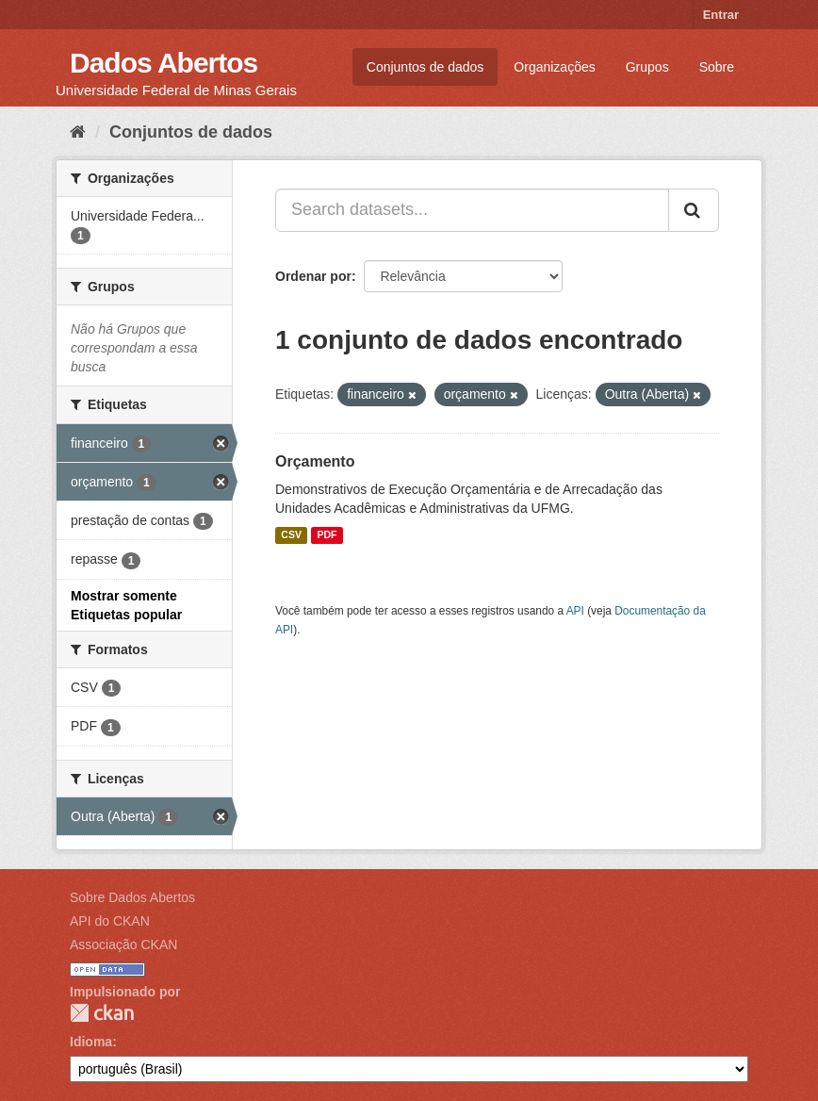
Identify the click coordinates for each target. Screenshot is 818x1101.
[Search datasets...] (472, 210)
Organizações (554, 66)
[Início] (78, 132)
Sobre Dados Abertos (132, 897)
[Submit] (693, 210)
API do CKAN (110, 920)
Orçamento (314, 461)
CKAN (102, 1013)
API (575, 610)
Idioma (91, 1041)
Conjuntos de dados (425, 66)
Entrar (721, 15)
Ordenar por (313, 276)
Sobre (716, 66)
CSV (291, 535)
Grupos (647, 66)
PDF (326, 535)
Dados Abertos (163, 62)
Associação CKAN (123, 944)
